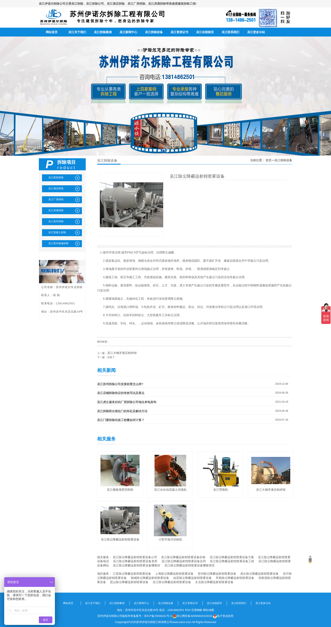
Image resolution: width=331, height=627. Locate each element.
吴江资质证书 (179, 32)
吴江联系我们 (230, 32)
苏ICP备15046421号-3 (158, 616)
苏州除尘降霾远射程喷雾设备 (217, 573)
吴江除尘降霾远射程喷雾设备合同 (183, 561)
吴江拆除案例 (103, 32)
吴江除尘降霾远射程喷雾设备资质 (135, 561)
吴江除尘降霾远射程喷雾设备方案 (232, 557)
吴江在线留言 (205, 32)
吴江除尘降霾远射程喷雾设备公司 (135, 557)
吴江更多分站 (256, 32)
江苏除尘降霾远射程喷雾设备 (132, 573)
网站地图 (208, 610)
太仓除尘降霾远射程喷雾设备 (214, 582)
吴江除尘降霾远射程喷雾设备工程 (232, 561)
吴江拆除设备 (154, 32)
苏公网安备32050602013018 (192, 616)
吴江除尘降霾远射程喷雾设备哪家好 (136, 565)
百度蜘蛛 (196, 610)
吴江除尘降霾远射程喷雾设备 (172, 582)
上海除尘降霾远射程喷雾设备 (174, 573)
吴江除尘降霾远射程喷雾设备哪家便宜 (189, 565)
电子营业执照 (223, 616)
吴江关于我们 (77, 32)
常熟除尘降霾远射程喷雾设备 (235, 578)
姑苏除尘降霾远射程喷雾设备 (192, 578)
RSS (188, 610)
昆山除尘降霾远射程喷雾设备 (129, 582)
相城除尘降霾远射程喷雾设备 (150, 578)
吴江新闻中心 (128, 32)
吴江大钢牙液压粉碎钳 (122, 353)
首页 (268, 160)
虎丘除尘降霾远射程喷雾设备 (259, 573)
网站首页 (52, 32)
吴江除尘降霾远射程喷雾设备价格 (183, 557)
